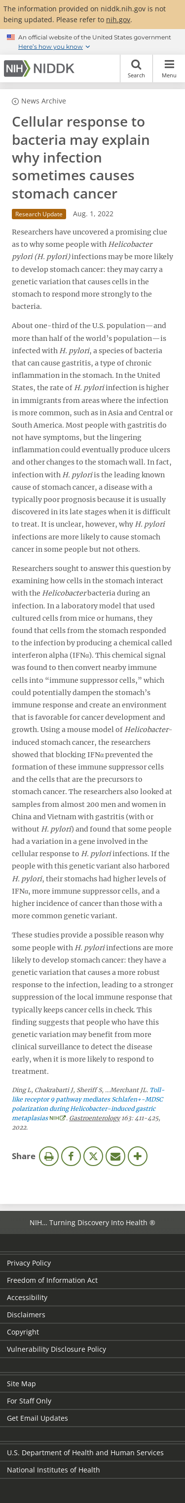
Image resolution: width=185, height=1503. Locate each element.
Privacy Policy (29, 1263)
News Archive (43, 100)
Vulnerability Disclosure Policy (56, 1349)
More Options (138, 1156)
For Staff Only (29, 1400)
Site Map (21, 1383)
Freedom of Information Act (52, 1280)
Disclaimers (26, 1314)
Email (115, 1156)
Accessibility (27, 1297)
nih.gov (118, 19)
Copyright (23, 1331)
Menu (169, 68)
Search (136, 68)
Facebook (71, 1156)
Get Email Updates (37, 1418)
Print (49, 1156)
